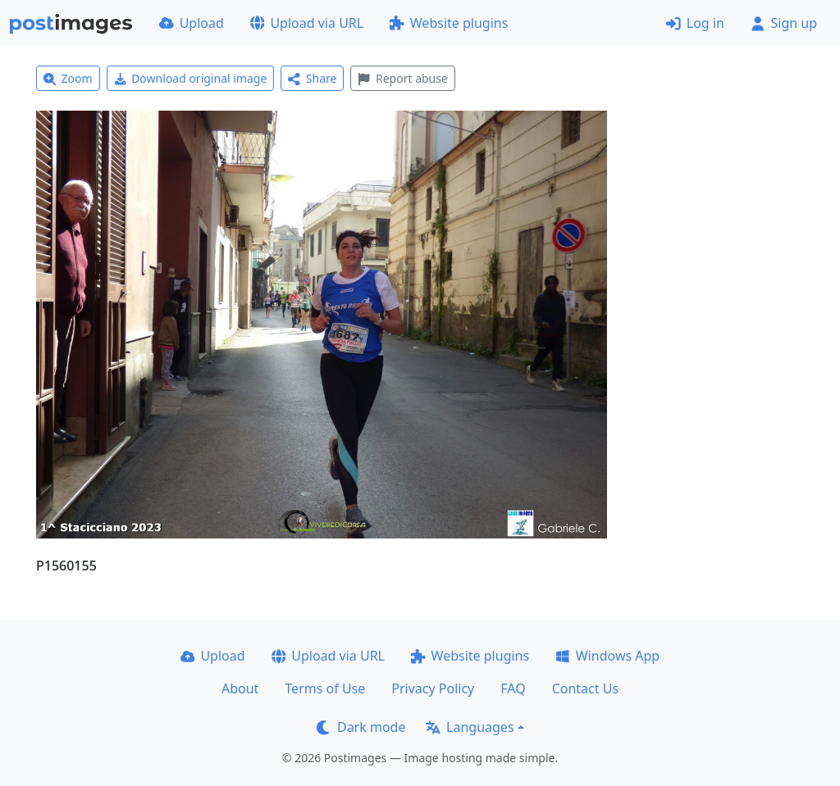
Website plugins (449, 23)
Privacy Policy (432, 688)
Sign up (784, 23)
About (239, 688)
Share (312, 78)
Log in (695, 23)
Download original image (190, 78)
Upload (191, 23)
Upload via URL (306, 23)
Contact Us (585, 688)
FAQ (512, 688)
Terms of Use (325, 688)
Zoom (68, 78)
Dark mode (361, 727)
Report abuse (402, 78)
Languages (470, 727)
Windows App (607, 656)
